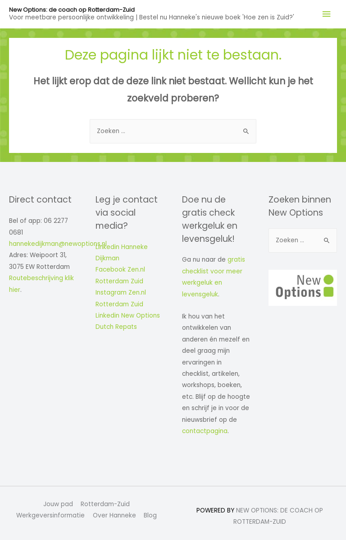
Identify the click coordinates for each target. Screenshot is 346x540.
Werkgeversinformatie (50, 515)
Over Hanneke (114, 515)
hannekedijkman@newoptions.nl (58, 244)
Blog (150, 515)
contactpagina (205, 431)
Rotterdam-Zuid (105, 504)
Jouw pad (58, 504)
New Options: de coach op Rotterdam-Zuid (72, 10)
